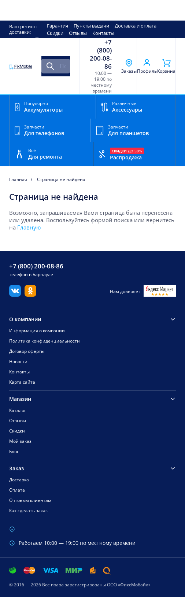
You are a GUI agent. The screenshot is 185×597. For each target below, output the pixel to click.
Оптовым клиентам (30, 500)
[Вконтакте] (15, 294)
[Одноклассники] (30, 294)
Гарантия (57, 25)
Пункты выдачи (91, 25)
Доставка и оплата (135, 25)
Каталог (17, 410)
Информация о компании (37, 331)
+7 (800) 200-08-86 (101, 54)
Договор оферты (26, 351)
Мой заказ (20, 441)
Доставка (19, 480)
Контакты (103, 33)
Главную (29, 227)
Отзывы (78, 33)
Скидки (55, 33)
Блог (14, 451)
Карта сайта (22, 382)
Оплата (17, 490)
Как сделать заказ (28, 510)
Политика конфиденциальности (44, 341)
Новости (18, 361)
